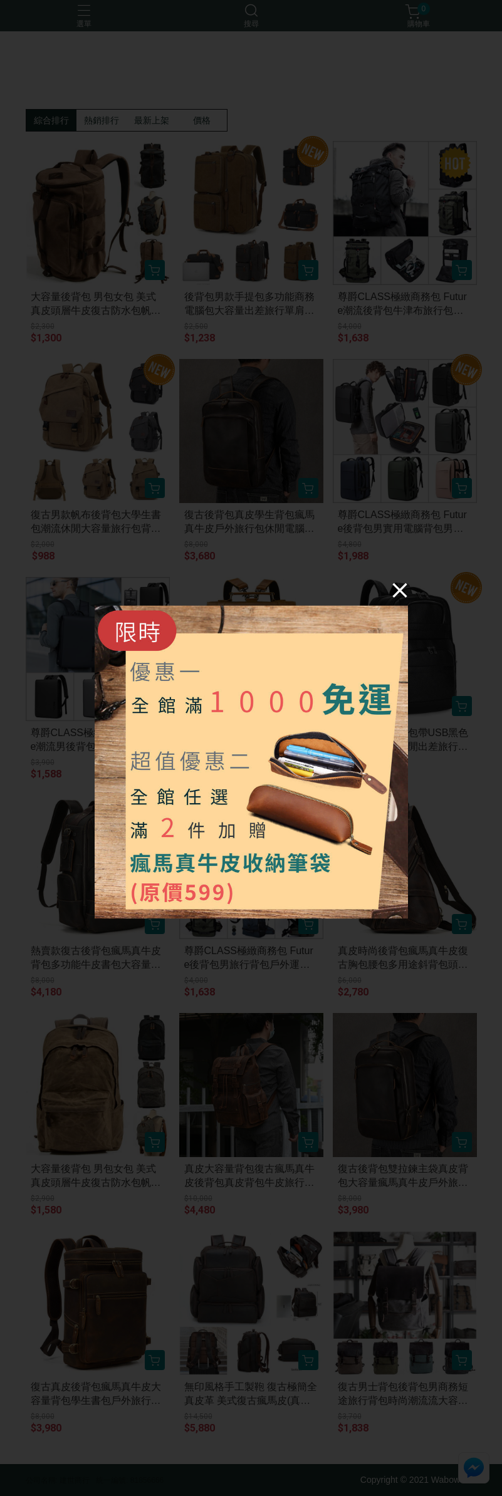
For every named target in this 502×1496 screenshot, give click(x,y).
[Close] (399, 590)
